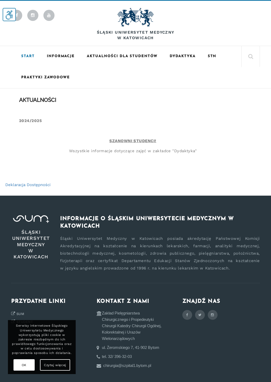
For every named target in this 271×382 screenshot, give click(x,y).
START (28, 56)
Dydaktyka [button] (183, 56)
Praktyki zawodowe (45, 77)
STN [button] (212, 56)
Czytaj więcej (55, 365)
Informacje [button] (61, 56)
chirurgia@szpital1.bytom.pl (127, 365)
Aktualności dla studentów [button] (122, 56)
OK (24, 365)
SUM (20, 314)
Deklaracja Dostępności (28, 184)
